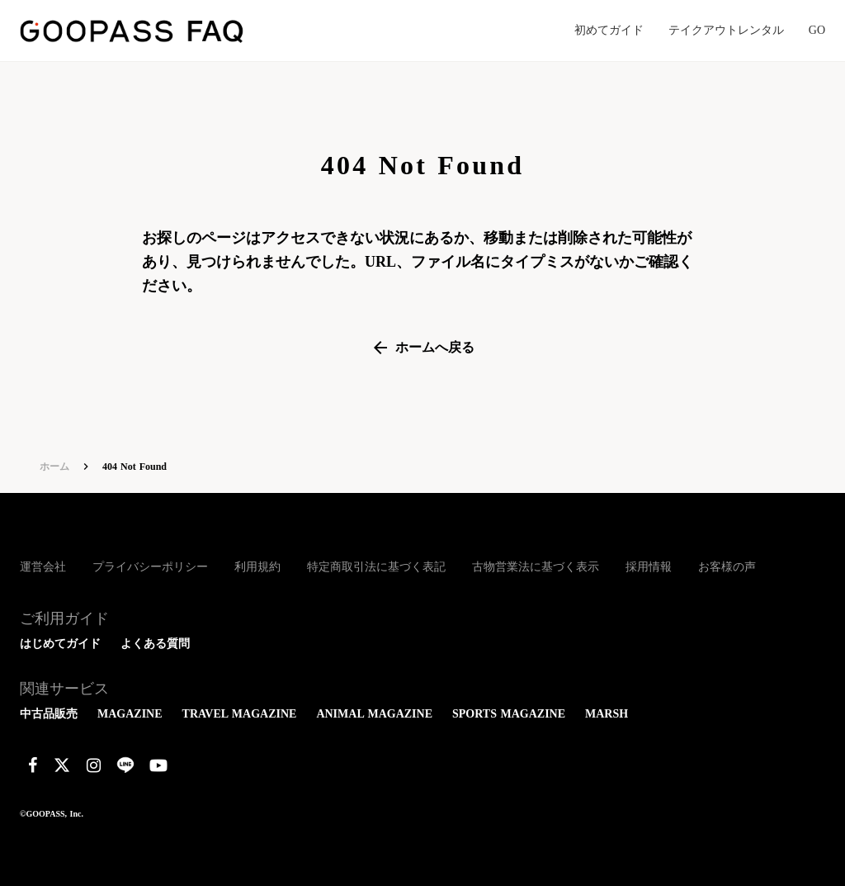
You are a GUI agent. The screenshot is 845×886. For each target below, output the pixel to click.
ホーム (54, 466)
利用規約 (257, 567)
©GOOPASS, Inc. (51, 813)
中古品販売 (49, 714)
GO (817, 30)
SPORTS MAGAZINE (508, 714)
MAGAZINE (130, 714)
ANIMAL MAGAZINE (374, 714)
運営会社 (43, 567)
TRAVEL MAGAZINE (239, 714)
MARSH (606, 714)
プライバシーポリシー (150, 567)
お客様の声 (727, 567)
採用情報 (648, 567)
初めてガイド (609, 30)
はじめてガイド (60, 643)
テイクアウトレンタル (726, 30)
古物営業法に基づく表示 (535, 567)
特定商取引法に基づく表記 (376, 567)
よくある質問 (155, 643)
